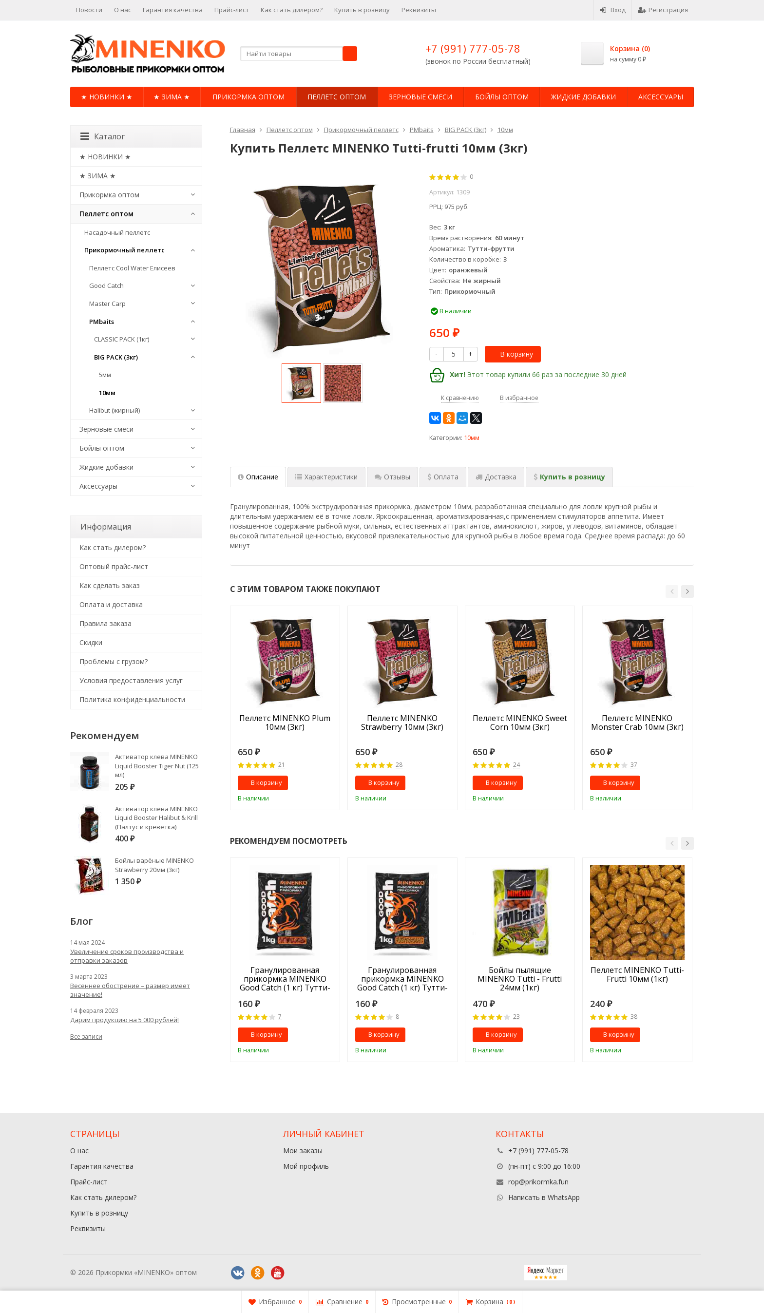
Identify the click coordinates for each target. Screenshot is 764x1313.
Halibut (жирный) (114, 410)
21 (281, 765)
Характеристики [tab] (326, 476)
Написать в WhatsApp (544, 1197)
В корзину (511, 354)
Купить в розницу (362, 9)
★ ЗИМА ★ (171, 96)
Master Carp (107, 303)
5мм (105, 374)
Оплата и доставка (111, 604)
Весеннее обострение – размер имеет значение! (130, 990)
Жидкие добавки (583, 96)
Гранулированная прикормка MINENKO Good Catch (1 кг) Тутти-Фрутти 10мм (285, 979)
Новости (89, 9)
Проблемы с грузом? (113, 661)
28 (399, 765)
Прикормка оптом (248, 96)
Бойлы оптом (502, 96)
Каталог (102, 136)
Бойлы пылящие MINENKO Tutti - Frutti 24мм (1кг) (520, 979)
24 (516, 765)
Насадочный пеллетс (117, 232)
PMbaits (101, 321)
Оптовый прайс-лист (113, 566)
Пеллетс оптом (336, 96)
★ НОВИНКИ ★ (107, 96)
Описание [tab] (258, 476)
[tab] (443, 477)
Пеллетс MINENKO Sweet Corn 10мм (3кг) (520, 723)
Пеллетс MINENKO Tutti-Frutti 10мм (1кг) (637, 975)
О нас (122, 9)
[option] (301, 383)
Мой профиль (306, 1166)
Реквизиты (418, 9)
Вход (613, 9)
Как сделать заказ (109, 585)
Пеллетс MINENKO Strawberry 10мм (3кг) (402, 723)
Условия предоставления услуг (131, 680)
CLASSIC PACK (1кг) (121, 339)
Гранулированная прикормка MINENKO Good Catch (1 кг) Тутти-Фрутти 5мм (402, 979)
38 (633, 1017)
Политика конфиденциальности (132, 699)
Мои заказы (303, 1150)
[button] (672, 591)
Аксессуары (660, 96)
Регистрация (663, 9)
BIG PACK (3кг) (116, 357)
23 (516, 1017)
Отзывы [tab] (392, 476)
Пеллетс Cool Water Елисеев (132, 268)
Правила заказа (105, 623)
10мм (471, 438)
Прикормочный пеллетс (124, 250)
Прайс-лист (231, 9)
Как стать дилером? (292, 9)
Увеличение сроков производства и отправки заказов (127, 956)
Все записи (86, 1036)
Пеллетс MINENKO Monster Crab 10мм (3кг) (637, 723)
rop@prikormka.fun (538, 1181)
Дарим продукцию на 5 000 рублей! (124, 1019)
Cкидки (90, 642)
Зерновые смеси (420, 96)
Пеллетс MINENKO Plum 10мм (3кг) (284, 723)
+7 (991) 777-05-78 (472, 48)
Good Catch (106, 285)
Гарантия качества (173, 9)
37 (633, 765)
